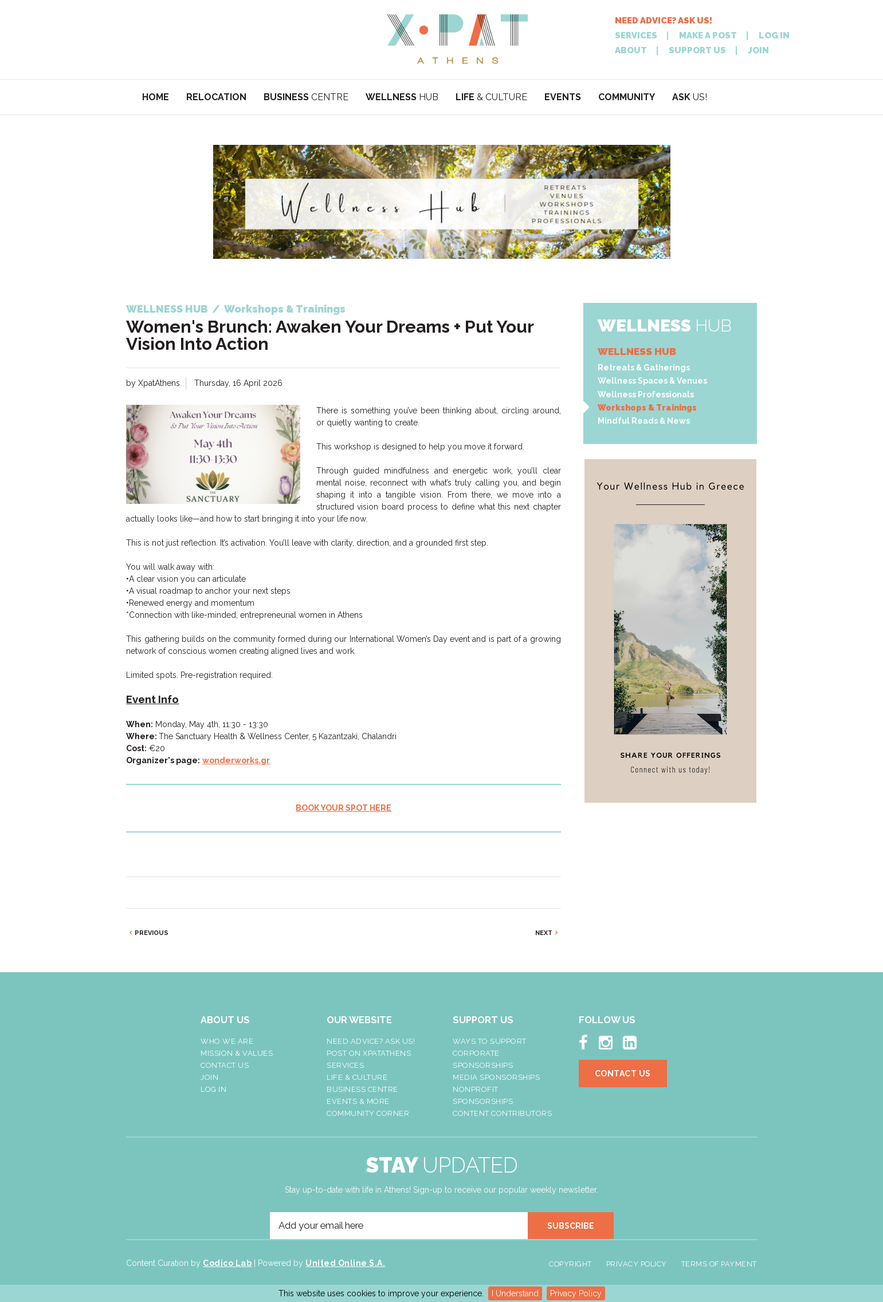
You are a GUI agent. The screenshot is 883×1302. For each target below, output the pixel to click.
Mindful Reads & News (644, 420)
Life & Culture (357, 1077)
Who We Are (227, 1041)
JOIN (758, 50)
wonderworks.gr (236, 760)
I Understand (515, 1293)
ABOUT (631, 50)
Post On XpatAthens (369, 1053)
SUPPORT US (697, 50)
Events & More (358, 1101)
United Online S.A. (345, 1263)
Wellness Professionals (646, 394)
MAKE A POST (708, 35)
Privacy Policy (576, 1293)
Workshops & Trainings (647, 407)
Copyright (570, 1264)
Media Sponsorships (496, 1077)
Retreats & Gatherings (644, 367)
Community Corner (368, 1113)
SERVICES (636, 35)
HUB (402, 97)
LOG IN (774, 35)
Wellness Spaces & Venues (652, 380)
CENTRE (306, 97)
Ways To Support (490, 1041)
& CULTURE (491, 97)
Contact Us (225, 1065)
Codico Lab (227, 1263)
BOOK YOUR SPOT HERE (343, 807)
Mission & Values (237, 1053)
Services (345, 1065)
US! (689, 97)
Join (209, 1077)
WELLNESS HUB (637, 351)
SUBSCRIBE (570, 1225)
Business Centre (362, 1089)
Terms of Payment (719, 1264)
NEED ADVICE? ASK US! (663, 21)
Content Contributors (502, 1113)
